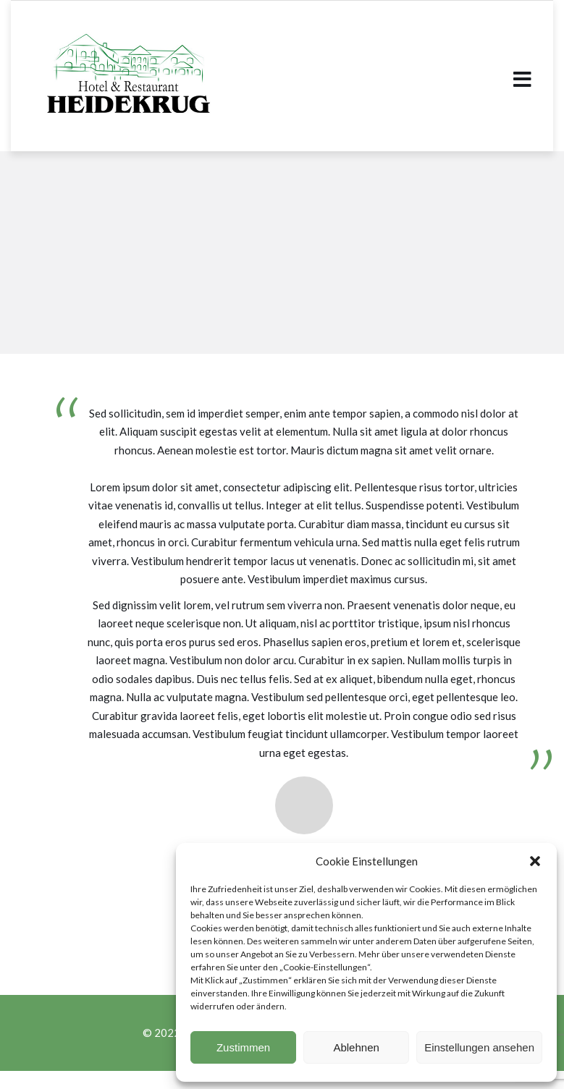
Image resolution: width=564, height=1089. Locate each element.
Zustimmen (243, 1047)
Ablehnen (356, 1047)
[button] (535, 861)
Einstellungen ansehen (479, 1047)
